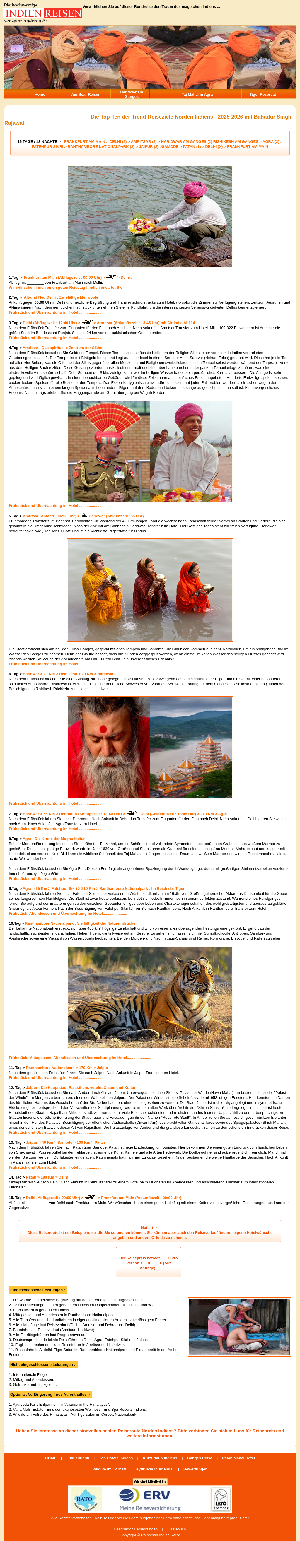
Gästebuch (177, 1529)
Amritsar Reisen (85, 94)
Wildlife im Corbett (109, 1469)
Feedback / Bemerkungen (136, 1529)
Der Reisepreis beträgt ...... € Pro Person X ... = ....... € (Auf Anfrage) (148, 1263)
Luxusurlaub (78, 1458)
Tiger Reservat (263, 94)
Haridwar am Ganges (131, 94)
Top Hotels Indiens (116, 1458)
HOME (51, 1458)
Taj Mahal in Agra (197, 94)
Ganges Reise (199, 1458)
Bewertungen (195, 1469)
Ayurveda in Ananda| (154, 1469)
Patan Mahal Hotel (238, 1458)
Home (40, 94)
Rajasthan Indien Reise (160, 1535)
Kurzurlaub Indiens (160, 1458)
